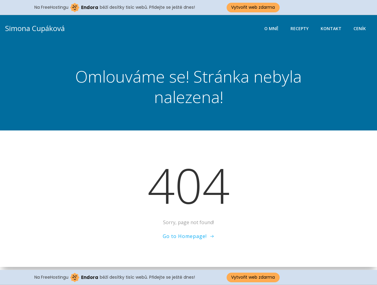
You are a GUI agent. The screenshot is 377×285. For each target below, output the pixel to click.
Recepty (300, 29)
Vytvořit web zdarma (253, 7)
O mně (272, 29)
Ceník (360, 29)
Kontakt (331, 29)
